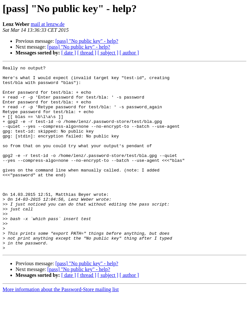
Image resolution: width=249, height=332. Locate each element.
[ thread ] (86, 52)
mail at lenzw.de (48, 24)
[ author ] (129, 52)
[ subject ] (108, 52)
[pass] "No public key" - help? (86, 41)
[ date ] (68, 52)
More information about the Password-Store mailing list (61, 326)
